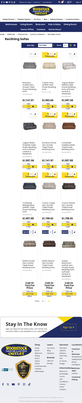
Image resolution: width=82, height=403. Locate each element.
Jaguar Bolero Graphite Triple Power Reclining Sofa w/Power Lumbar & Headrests (29, 148)
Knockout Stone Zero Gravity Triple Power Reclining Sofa (49, 146)
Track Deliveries (47, 2)
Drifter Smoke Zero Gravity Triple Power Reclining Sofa (29, 264)
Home (2, 34)
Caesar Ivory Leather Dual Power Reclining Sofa (49, 86)
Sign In (78, 2)
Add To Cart (30, 106)
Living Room (22, 34)
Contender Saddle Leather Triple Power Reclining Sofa (68, 146)
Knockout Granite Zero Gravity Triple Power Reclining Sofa (29, 87)
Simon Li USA (46, 92)
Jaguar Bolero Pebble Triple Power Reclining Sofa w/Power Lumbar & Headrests (69, 88)
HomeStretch (27, 94)
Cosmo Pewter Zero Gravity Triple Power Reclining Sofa (68, 206)
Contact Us (36, 2)
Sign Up (68, 327)
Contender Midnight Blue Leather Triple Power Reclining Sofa (29, 207)
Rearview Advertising (55, 401)
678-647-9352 (25, 2)
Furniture (11, 34)
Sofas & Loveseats (37, 34)
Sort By (30, 45)
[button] (31, 54)
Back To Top (61, 301)
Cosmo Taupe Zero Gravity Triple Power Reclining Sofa (48, 206)
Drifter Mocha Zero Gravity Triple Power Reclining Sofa (48, 264)
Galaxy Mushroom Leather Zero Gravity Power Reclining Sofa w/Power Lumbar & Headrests (68, 268)
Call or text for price (29, 293)
